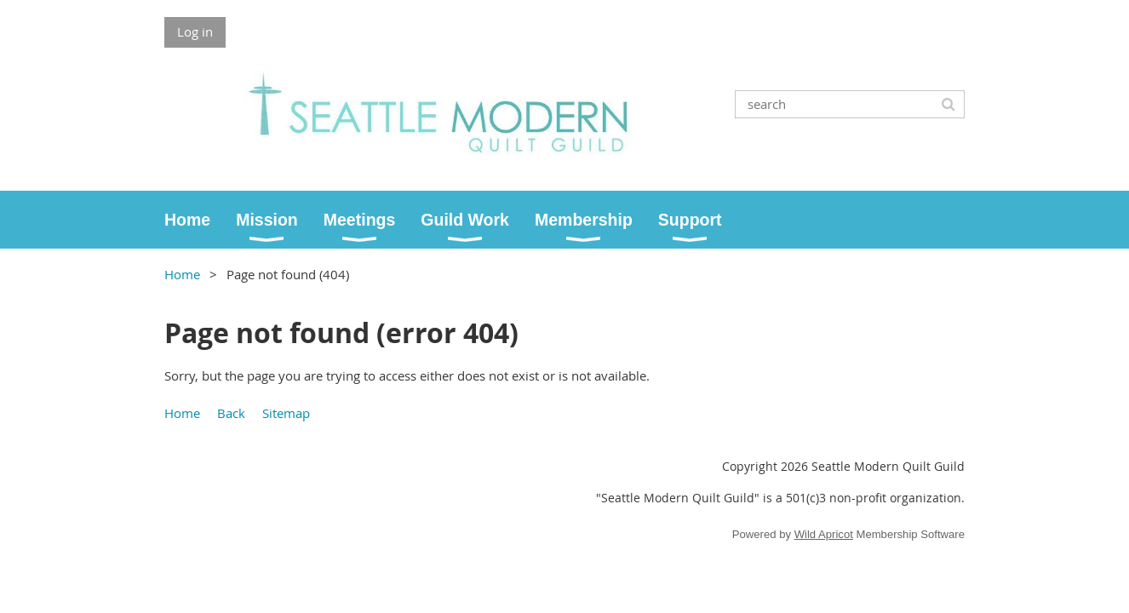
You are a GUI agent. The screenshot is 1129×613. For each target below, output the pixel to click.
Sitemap (286, 412)
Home (182, 274)
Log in (195, 31)
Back (231, 412)
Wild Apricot (823, 534)
